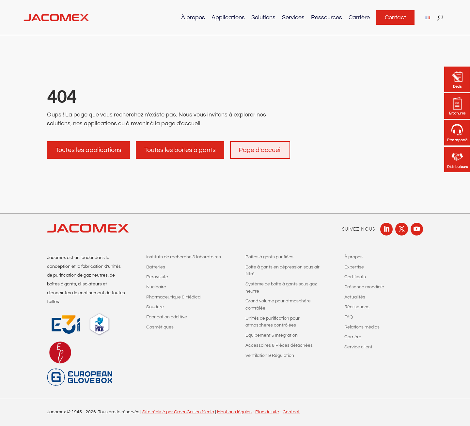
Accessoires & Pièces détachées (279, 345)
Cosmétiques (160, 327)
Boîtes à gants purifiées (269, 257)
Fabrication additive (166, 317)
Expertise (354, 267)
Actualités (354, 297)
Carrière (359, 17)
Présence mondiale (364, 287)
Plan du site (267, 412)
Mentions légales (234, 412)
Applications (228, 17)
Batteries (155, 267)
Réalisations (356, 307)
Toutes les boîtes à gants (180, 150)
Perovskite (157, 277)
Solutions (263, 17)
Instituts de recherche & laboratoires (183, 257)
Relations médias (362, 327)
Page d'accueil (260, 150)
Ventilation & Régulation (269, 355)
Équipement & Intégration (271, 335)
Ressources (326, 17)
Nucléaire (156, 287)
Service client (358, 347)
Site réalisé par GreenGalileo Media (178, 412)
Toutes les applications (88, 150)
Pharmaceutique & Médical (173, 297)
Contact (395, 17)
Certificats (355, 277)
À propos (193, 17)
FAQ (348, 317)
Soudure (155, 307)
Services (293, 17)
